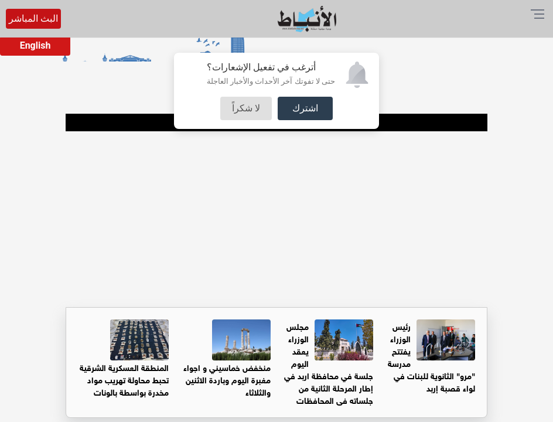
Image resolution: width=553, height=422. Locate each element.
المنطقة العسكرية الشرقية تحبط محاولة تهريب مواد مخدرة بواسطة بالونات (124, 379)
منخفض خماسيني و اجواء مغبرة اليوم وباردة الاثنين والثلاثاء (227, 379)
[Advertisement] (276, 219)
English (35, 45)
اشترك (305, 108)
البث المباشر (33, 18)
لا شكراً (246, 108)
